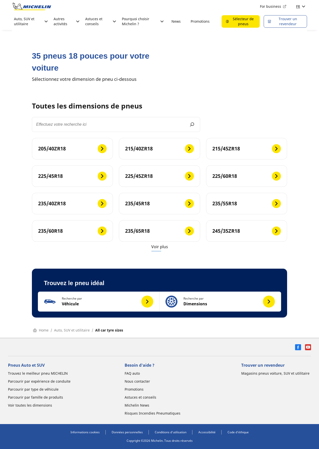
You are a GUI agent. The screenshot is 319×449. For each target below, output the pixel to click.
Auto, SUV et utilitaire (72, 330)
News (176, 21)
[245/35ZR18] (246, 231)
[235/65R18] (159, 231)
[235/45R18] (159, 203)
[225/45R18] (72, 176)
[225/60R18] (246, 176)
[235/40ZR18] (72, 203)
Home (41, 330)
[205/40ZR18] (72, 148)
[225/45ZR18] (159, 176)
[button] (99, 302)
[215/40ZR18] (159, 148)
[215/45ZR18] (246, 148)
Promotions (200, 21)
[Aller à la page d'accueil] (32, 6)
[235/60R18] (72, 231)
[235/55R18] (246, 203)
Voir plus (159, 246)
